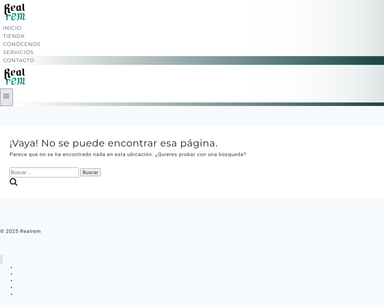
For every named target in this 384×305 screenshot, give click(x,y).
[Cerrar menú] (1, 259)
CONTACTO (18, 60)
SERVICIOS (18, 52)
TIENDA (14, 36)
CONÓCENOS (21, 44)
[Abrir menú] (6, 97)
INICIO (12, 28)
